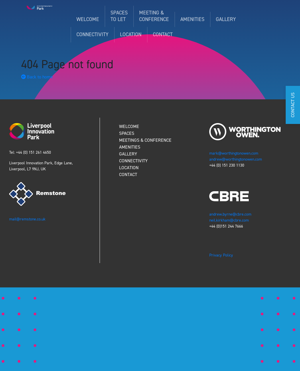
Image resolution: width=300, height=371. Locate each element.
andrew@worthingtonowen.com (235, 159)
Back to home (37, 77)
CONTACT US (293, 104)
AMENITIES (129, 147)
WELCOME (129, 126)
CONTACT (128, 174)
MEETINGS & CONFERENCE (145, 140)
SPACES (126, 133)
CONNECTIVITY (133, 161)
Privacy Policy (221, 255)
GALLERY (128, 154)
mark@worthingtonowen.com (233, 153)
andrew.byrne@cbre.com (230, 214)
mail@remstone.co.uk (28, 219)
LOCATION (129, 168)
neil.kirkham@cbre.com (229, 220)
